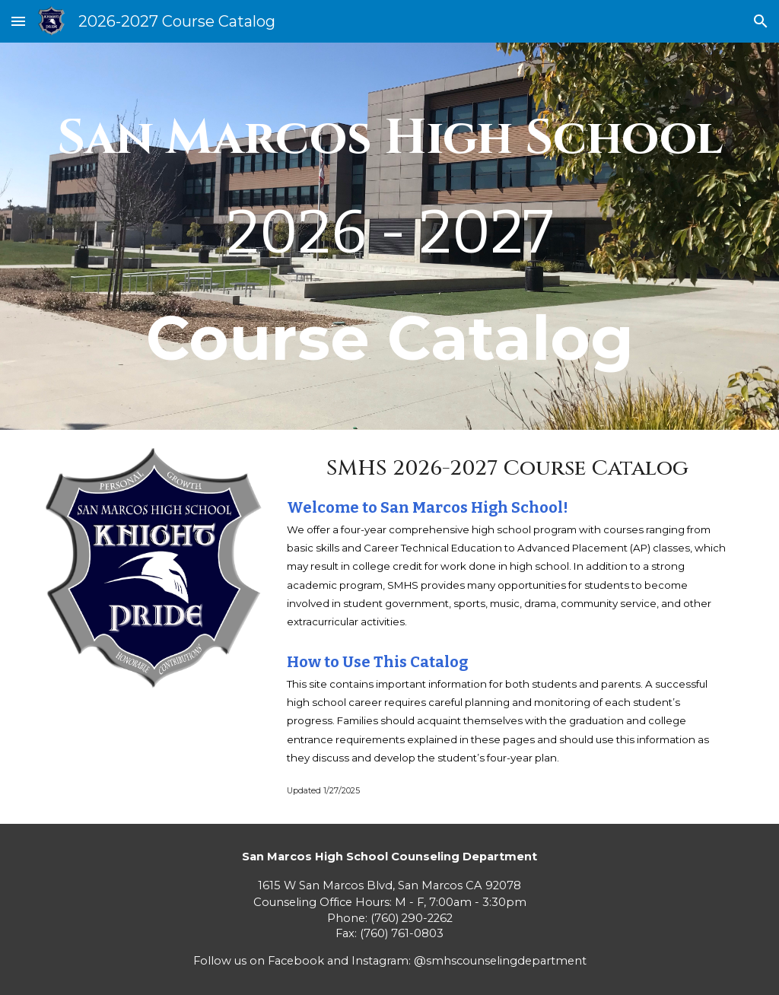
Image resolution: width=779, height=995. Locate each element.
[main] (390, 236)
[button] (18, 21)
